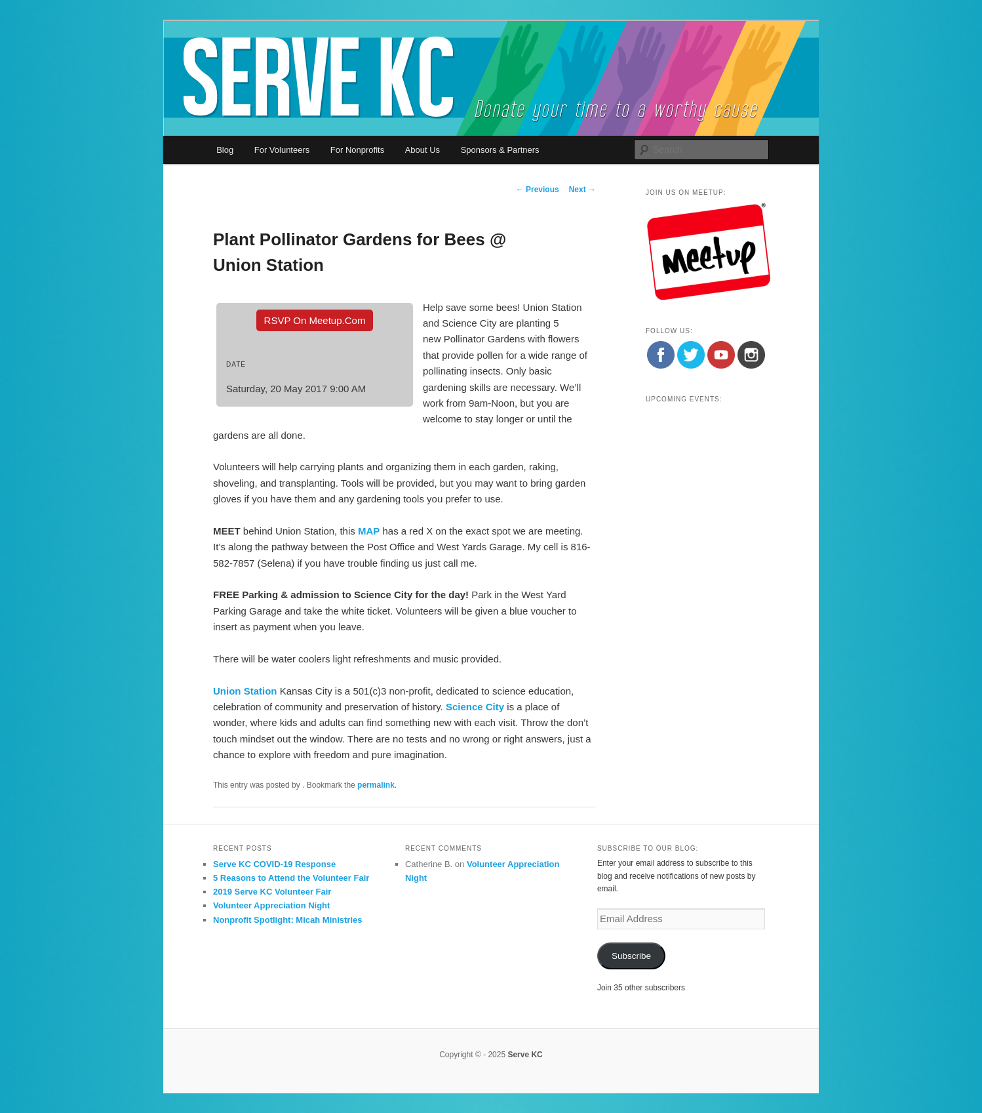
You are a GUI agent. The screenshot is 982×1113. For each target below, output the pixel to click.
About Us (422, 150)
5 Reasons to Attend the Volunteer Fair (291, 878)
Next (582, 189)
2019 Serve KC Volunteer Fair (272, 892)
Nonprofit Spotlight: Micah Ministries (288, 920)
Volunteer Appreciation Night (271, 905)
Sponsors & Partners (500, 150)
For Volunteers (282, 150)
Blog (224, 150)
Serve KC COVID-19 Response (274, 864)
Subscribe (631, 956)
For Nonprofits (357, 150)
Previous (537, 189)
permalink (376, 785)
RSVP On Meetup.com (315, 320)
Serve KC (524, 1054)
